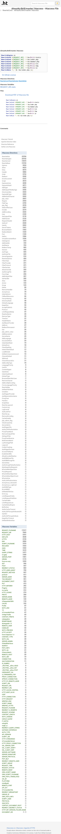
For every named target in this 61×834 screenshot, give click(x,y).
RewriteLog (14, 414)
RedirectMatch (14, 232)
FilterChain (14, 261)
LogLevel (14, 445)
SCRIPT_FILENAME (14, 544)
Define (14, 287)
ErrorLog (14, 494)
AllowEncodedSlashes (14, 456)
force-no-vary (14, 561)
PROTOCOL (14, 801)
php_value (14, 199)
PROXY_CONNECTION (14, 677)
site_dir (14, 779)
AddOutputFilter (14, 276)
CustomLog (14, 407)
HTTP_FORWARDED (14, 739)
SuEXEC (14, 514)
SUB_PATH (14, 803)
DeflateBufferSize (14, 492)
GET (14, 564)
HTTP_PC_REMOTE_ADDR (14, 681)
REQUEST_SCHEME (14, 712)
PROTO (14, 595)
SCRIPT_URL (14, 683)
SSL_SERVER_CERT (14, 745)
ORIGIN (14, 559)
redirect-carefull (14, 719)
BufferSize (14, 507)
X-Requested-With (14, 601)
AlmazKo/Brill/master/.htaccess (26, 10)
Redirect (14, 176)
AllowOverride (14, 270)
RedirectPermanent (14, 327)
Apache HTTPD (29, 828)
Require (14, 201)
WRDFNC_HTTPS (14, 706)
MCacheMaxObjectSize (14, 474)
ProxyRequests (14, 472)
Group (14, 285)
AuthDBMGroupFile (14, 460)
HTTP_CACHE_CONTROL (14, 690)
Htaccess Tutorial (7, 139)
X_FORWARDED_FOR (14, 674)
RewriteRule (22, 81)
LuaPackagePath (14, 443)
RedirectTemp (14, 247)
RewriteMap (14, 387)
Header (14, 172)
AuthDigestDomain (14, 449)
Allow (14, 168)
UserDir (14, 367)
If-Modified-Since (14, 643)
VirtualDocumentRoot (14, 239)
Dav (14, 330)
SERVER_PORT (14, 557)
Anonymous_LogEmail (14, 485)
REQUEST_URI (5, 87)
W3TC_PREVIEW (14, 630)
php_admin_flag (14, 420)
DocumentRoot (14, 341)
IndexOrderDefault (14, 349)
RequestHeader (14, 221)
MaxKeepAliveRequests (14, 467)
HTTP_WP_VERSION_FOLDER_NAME (14, 810)
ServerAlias (14, 463)
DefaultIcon (14, 345)
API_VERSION (14, 734)
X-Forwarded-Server (14, 741)
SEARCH (14, 646)
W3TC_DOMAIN (14, 717)
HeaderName (14, 321)
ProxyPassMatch (14, 432)
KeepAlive (14, 305)
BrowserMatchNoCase (14, 378)
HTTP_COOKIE (14, 592)
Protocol (14, 310)
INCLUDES (14, 546)
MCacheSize (14, 478)
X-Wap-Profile (14, 615)
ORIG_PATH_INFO (14, 797)
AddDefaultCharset (14, 196)
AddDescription (14, 334)
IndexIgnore (14, 241)
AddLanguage (14, 338)
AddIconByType (14, 363)
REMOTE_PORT (14, 785)
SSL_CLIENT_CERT (14, 750)
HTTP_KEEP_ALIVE (14, 692)
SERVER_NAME (14, 597)
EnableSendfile (14, 454)
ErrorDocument (14, 179)
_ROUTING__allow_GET (14, 668)
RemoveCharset (14, 381)
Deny (14, 170)
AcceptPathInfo (14, 307)
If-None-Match (14, 652)
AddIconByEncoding (14, 383)
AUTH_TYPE (14, 732)
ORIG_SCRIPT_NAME (14, 772)
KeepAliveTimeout (14, 518)
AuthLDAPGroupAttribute (14, 516)
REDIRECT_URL (14, 688)
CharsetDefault (14, 356)
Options (14, 165)
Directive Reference (7, 144)
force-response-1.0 (14, 635)
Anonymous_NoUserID (14, 483)
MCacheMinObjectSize (14, 469)
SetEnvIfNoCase (14, 207)
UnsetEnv (14, 392)
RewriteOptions (14, 259)
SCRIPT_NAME (14, 703)
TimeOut (14, 318)
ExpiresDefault (14, 185)
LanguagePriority (14, 365)
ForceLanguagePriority (14, 385)
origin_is (14, 725)
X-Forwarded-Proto (14, 612)
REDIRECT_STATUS (14, 568)
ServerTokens (14, 227)
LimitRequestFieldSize (14, 498)
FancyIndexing (14, 298)
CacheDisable (14, 418)
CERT (14, 694)
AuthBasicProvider (14, 323)
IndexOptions (14, 294)
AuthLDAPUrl (14, 412)
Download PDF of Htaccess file (17, 95)
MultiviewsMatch (14, 440)
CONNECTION (14, 659)
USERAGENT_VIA (14, 672)
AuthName (14, 245)
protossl (14, 575)
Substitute (14, 372)
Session (14, 250)
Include (14, 210)
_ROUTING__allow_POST (14, 670)
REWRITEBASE (14, 621)
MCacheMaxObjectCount (14, 476)
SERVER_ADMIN (14, 641)
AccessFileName (14, 452)
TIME (14, 550)
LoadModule (14, 352)
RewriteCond (7, 10)
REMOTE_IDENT (14, 770)
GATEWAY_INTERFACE (14, 730)
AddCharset (14, 219)
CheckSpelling (14, 347)
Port (14, 234)
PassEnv (14, 401)
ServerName (14, 336)
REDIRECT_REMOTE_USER (14, 761)
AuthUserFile (14, 254)
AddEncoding (14, 212)
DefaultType (14, 376)
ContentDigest (14, 369)
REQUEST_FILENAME (14, 530)
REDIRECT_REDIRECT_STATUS (14, 808)
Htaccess (19, 828)
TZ (14, 610)
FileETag (14, 203)
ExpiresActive (14, 183)
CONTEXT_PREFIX (14, 617)
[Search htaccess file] (43, 3)
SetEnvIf (14, 223)
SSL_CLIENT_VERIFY (14, 748)
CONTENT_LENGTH (14, 714)
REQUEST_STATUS (14, 768)
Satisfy (14, 225)
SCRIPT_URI (14, 737)
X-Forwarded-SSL (14, 790)
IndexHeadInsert (14, 374)
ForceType (14, 274)
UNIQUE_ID (14, 794)
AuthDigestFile (14, 427)
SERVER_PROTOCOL (14, 757)
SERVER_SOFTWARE (14, 752)
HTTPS (14, 539)
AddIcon (14, 325)
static (14, 87)
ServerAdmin (14, 425)
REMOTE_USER (14, 626)
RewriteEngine (13, 81)
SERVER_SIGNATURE (14, 754)
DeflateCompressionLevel (14, 354)
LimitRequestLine (14, 503)
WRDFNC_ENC (14, 701)
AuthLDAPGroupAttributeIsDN (14, 511)
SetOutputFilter (14, 216)
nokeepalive (14, 619)
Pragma (14, 588)
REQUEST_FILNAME (14, 708)
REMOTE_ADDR (14, 599)
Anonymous (14, 292)
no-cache (14, 590)
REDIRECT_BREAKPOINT (14, 792)
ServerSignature (14, 256)
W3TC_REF (14, 657)
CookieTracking (14, 447)
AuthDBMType (14, 487)
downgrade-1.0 (14, 623)
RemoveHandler (14, 290)
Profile (14, 606)
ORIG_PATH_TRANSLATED (14, 777)
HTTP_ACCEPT (14, 632)
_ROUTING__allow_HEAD (14, 666)
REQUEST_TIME (14, 765)
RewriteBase (14, 163)
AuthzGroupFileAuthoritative (14, 465)
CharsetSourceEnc (14, 361)
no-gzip (14, 555)
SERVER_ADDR (14, 577)
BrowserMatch (14, 230)
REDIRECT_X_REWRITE (14, 710)
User (14, 214)
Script (14, 181)
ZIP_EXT (14, 788)
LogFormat (14, 409)
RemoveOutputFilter (14, 434)
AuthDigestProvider (14, 394)
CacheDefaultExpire (14, 505)
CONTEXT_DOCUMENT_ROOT (14, 805)
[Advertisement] (30, 29)
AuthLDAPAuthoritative (14, 480)
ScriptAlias (14, 403)
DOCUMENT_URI (13, 812)
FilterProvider (14, 263)
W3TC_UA (14, 650)
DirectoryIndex (14, 192)
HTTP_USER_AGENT (14, 570)
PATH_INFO (14, 648)
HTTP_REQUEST (14, 699)
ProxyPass (14, 398)
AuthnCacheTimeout (14, 509)
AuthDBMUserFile (14, 458)
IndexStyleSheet (14, 343)
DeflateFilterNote (14, 389)
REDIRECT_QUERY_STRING (14, 728)
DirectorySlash (14, 301)
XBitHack (14, 358)
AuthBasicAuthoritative (14, 396)
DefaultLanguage (14, 303)
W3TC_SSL (14, 639)
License (13, 75)
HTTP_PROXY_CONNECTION (14, 743)
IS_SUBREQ (14, 663)
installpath (14, 783)
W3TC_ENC (14, 608)
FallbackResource (14, 296)
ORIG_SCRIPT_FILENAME (14, 774)
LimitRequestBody (14, 312)
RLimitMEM (14, 489)
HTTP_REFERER (14, 586)
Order (14, 174)
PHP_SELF (14, 759)
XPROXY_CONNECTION (14, 679)
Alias (14, 281)
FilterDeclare (14, 267)
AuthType (14, 252)
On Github (6, 75)
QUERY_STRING (14, 552)
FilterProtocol (14, 265)
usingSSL (14, 723)
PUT (14, 583)
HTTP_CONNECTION (14, 697)
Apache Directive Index (8, 142)
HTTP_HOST (14, 535)
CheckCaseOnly (14, 423)
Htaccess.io (11, 828)
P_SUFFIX (14, 721)
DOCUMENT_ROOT (14, 581)
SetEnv (14, 236)
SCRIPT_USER (14, 799)
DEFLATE (14, 537)
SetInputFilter (14, 436)
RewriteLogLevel (14, 405)
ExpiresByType (14, 194)
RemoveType (14, 316)
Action (14, 283)
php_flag (14, 205)
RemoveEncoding (14, 416)
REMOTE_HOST (14, 654)
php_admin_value (14, 332)
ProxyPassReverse (14, 438)
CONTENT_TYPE (14, 637)
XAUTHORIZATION (14, 661)
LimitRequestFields (14, 496)
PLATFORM (14, 781)
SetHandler (14, 278)
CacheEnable (14, 500)
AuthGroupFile (14, 272)
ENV (14, 541)
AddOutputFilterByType (14, 190)
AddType (14, 187)
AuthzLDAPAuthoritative (14, 429)
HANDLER (14, 628)
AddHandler (14, 243)
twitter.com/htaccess (8, 147)
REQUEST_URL (14, 686)
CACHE (14, 603)
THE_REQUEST (14, 579)
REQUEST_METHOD (14, 572)
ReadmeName (14, 314)
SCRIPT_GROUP (14, 763)
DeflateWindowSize (14, 520)
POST (14, 566)
